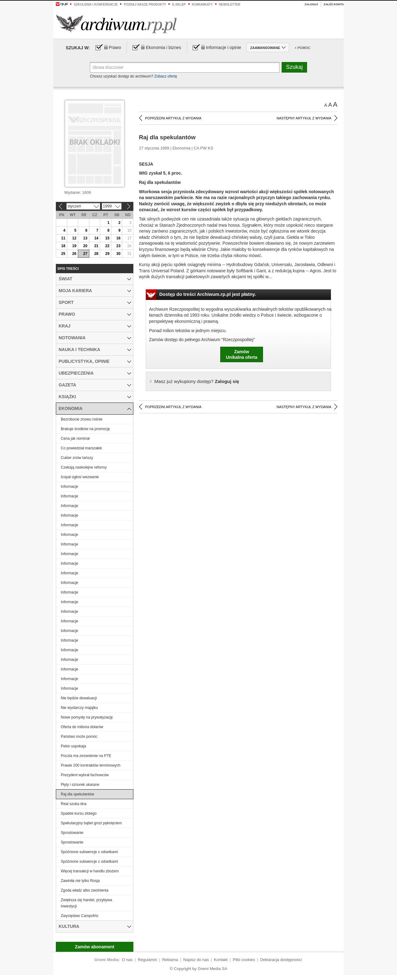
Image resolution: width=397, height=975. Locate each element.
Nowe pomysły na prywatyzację (87, 717)
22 (107, 246)
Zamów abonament (94, 946)
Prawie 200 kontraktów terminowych (90, 765)
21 (96, 246)
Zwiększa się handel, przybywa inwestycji (86, 903)
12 (74, 238)
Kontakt (221, 959)
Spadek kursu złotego (78, 813)
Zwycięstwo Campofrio (79, 916)
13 (85, 238)
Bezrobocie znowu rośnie (81, 419)
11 (63, 238)
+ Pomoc (302, 48)
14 (96, 238)
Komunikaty (202, 4)
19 (74, 246)
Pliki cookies (244, 959)
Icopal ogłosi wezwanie (80, 477)
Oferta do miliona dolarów (82, 727)
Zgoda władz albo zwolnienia (84, 890)
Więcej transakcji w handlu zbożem (90, 871)
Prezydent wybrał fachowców (85, 775)
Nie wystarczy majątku (79, 708)
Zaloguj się (196, 381)
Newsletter (229, 4)
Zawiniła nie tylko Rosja (80, 881)
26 (74, 254)
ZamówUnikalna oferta (241, 354)
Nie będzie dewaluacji (79, 698)
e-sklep (178, 4)
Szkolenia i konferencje (96, 4)
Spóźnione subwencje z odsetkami (89, 852)
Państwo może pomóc (79, 736)
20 (85, 246)
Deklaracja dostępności (281, 959)
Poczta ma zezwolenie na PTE (86, 756)
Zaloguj (311, 4)
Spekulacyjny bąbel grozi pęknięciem (91, 823)
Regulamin (147, 959)
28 (96, 254)
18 (63, 246)
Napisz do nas (196, 959)
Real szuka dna (74, 804)
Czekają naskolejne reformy (84, 467)
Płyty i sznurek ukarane (80, 784)
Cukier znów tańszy (77, 458)
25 (63, 254)
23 (118, 246)
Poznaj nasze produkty (145, 4)
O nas (127, 959)
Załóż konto (333, 4)
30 (118, 254)
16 (118, 238)
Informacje (69, 486)
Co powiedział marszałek (81, 448)
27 (85, 254)
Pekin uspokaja (73, 746)
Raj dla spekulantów (77, 794)
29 (107, 254)
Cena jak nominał (75, 438)
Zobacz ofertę (165, 76)
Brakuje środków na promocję (85, 429)
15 (107, 238)
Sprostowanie (72, 832)
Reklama (170, 959)
